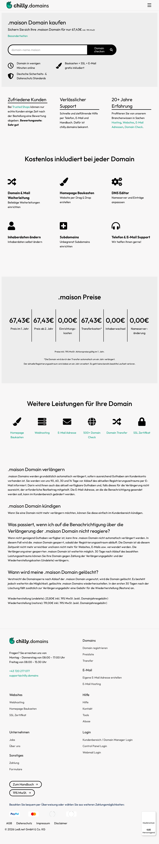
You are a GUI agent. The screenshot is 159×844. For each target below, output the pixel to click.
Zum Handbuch (25, 784)
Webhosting (42, 432)
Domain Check (134, 127)
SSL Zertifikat (141, 432)
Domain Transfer (117, 432)
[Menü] (154, 813)
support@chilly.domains (23, 675)
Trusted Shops (21, 107)
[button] (149, 5)
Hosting (116, 122)
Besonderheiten (18, 36)
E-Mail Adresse (67, 432)
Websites (128, 122)
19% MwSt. (22, 793)
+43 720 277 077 (19, 671)
